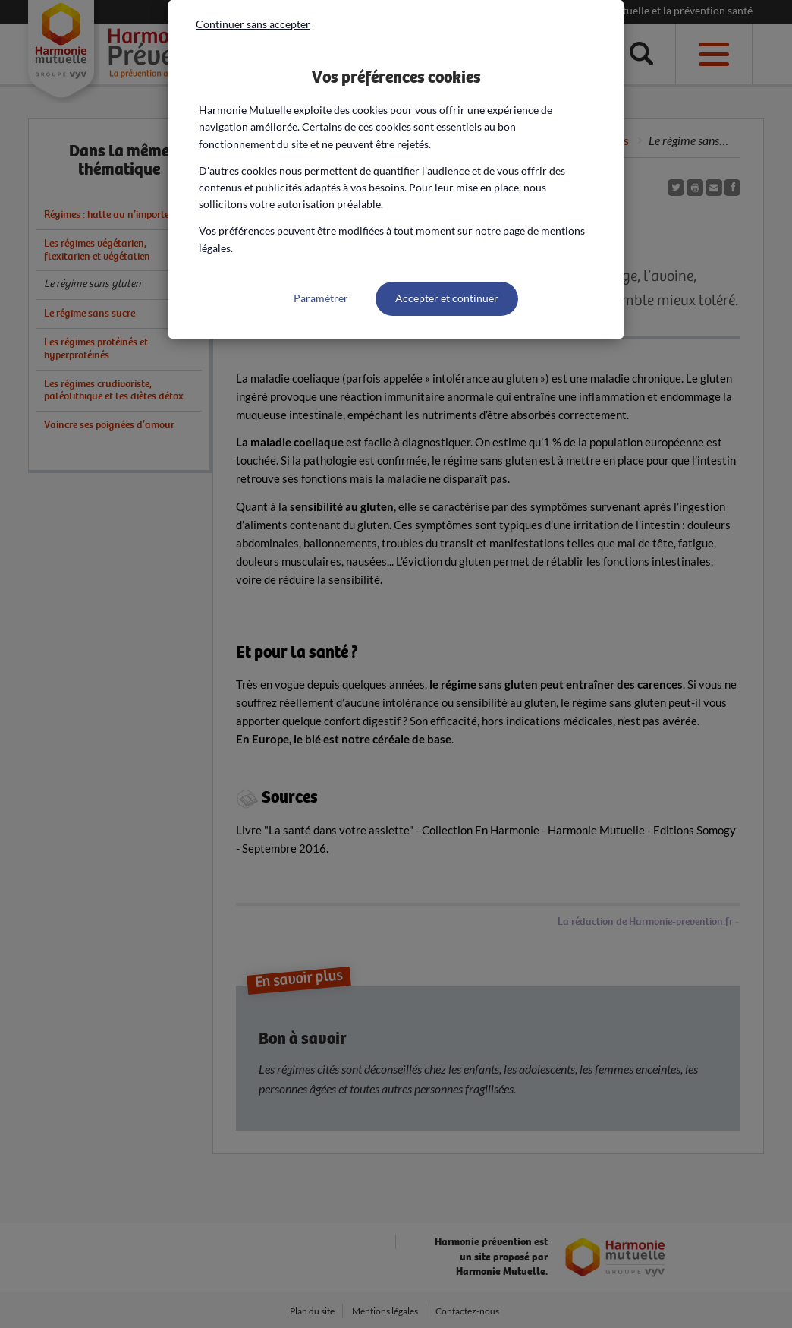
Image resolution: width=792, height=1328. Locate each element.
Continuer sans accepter (253, 23)
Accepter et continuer (446, 298)
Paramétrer (321, 298)
